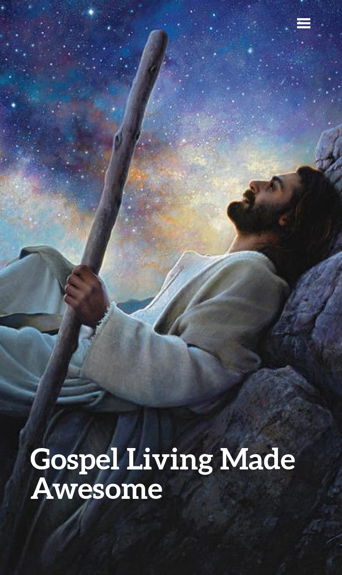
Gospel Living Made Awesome (162, 472)
